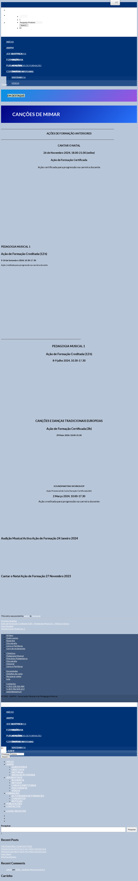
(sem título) (6, 854)
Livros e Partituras (14, 646)
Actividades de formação (28, 795)
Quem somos (12, 638)
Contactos (11, 683)
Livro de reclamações (15, 648)
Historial (10, 663)
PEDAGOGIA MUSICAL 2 (69, 627)
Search (24, 25)
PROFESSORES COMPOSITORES (16, 846)
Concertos (19, 798)
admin (26, 616)
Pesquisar (6, 825)
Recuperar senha (13, 676)
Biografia (10, 640)
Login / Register (16, 811)
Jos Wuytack (14, 777)
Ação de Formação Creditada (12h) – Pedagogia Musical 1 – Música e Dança (69, 622)
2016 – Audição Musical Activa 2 (30, 869)
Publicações (14, 803)
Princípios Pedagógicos (17, 658)
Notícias (17, 801)
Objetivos (10, 653)
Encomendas (12, 671)
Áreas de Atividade (23, 774)
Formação (36, 616)
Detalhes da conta (14, 673)
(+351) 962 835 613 (15, 689)
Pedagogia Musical (15, 656)
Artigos (9, 635)
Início (10, 761)
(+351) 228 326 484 (15, 686)
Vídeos (16, 790)
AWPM (10, 764)
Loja (8, 679)
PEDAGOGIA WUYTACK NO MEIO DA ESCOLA (23, 849)
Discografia (11, 643)
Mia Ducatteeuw (8, 857)
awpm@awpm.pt (14, 691)
